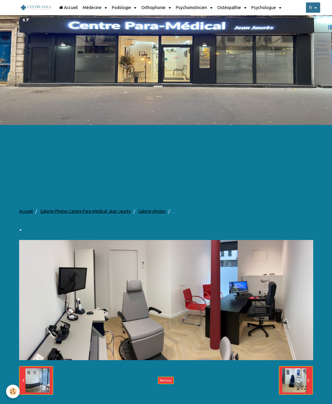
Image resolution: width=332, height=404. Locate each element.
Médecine (92, 7)
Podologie (122, 7)
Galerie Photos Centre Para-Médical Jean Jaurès (85, 211)
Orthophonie (153, 7)
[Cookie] (13, 391)
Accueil (68, 7)
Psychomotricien (192, 7)
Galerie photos (152, 211)
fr (310, 7)
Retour (166, 380)
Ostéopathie (229, 7)
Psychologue (264, 7)
